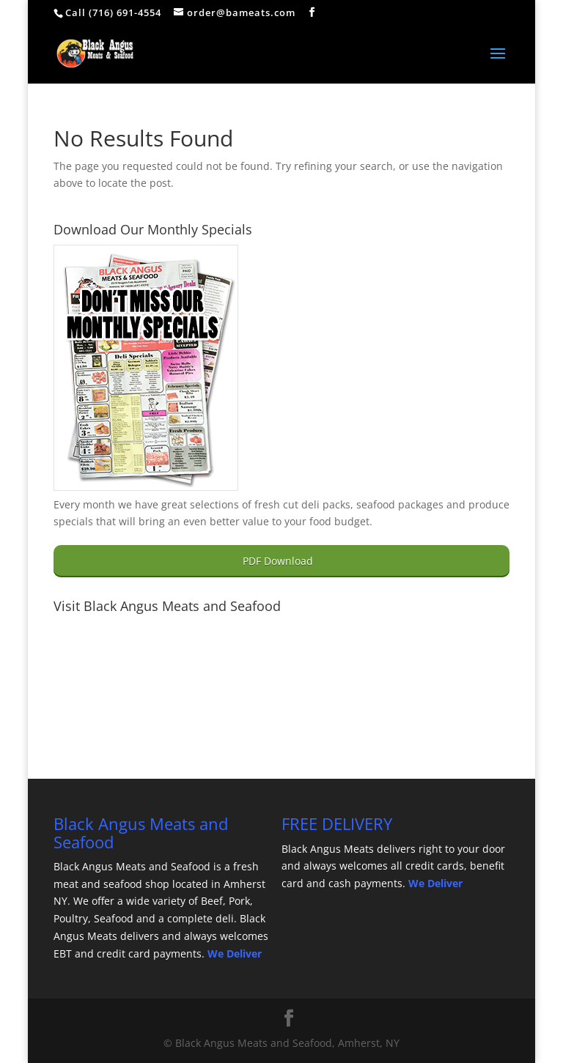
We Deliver (234, 953)
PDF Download (278, 561)
